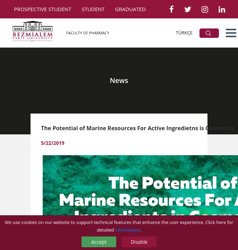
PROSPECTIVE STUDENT (42, 9)
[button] (231, 33)
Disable (139, 242)
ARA (208, 33)
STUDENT (93, 9)
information (127, 230)
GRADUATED (130, 9)
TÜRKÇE (184, 33)
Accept (99, 242)
